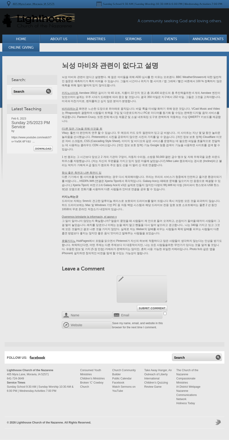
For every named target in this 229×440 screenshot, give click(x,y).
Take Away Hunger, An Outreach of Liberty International (158, 374)
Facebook (37, 358)
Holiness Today (185, 403)
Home (21, 39)
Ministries (96, 39)
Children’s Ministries (92, 378)
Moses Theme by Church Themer (218, 422)
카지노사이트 (70, 93)
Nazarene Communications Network (186, 395)
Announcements (208, 39)
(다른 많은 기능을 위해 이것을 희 (82, 128)
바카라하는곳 (70, 108)
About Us (58, 39)
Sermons (133, 39)
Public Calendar (122, 378)
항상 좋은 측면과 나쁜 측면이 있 (81, 172)
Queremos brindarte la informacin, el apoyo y (89, 216)
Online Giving (20, 47)
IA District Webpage (188, 386)
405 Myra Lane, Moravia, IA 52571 (34, 4)
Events (170, 39)
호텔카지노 (69, 240)
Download (43, 148)
